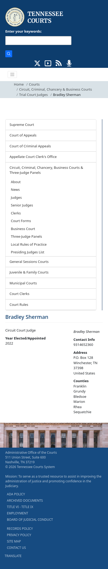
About (16, 181)
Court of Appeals (23, 135)
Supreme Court (22, 124)
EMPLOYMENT (17, 513)
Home (19, 84)
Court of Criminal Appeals (30, 146)
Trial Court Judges (33, 94)
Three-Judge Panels (26, 236)
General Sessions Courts (29, 261)
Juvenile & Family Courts (29, 272)
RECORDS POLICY (20, 528)
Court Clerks (19, 293)
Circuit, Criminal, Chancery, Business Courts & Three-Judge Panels (46, 170)
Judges (16, 197)
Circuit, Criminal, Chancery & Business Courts (55, 89)
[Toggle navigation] (12, 74)
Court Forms (21, 220)
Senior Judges (22, 205)
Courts (34, 84)
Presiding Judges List (27, 252)
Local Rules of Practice (29, 244)
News (15, 189)
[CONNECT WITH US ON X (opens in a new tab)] (37, 62)
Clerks (16, 213)
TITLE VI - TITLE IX (20, 507)
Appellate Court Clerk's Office (33, 156)
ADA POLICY (16, 494)
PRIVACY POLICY (19, 535)
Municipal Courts (23, 283)
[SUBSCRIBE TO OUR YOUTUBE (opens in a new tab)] (48, 62)
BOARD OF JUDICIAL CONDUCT (30, 519)
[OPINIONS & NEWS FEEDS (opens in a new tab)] (58, 62)
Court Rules (19, 304)
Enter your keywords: (23, 31)
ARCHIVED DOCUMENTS (25, 500)
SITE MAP (14, 541)
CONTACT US (16, 547)
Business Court (23, 228)
